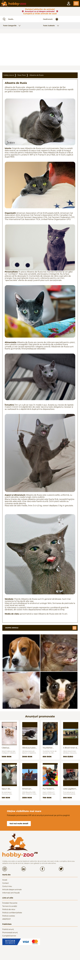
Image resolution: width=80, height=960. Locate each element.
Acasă (4, 880)
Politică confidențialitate (12, 913)
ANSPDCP (6, 919)
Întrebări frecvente (9, 903)
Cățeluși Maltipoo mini (8, 748)
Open (76, 3)
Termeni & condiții (9, 906)
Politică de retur (8, 909)
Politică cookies (8, 916)
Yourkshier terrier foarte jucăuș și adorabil (48, 748)
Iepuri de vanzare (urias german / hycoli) (9, 789)
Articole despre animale (12, 890)
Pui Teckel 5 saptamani (48, 789)
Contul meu (7, 886)
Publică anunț (8, 929)
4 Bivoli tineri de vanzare (70, 748)
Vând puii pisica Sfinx (29, 748)
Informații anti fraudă (11, 893)
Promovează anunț (10, 932)
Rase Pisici (21, 75)
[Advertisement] (40, 49)
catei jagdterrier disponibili (70, 789)
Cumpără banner (9, 936)
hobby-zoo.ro (8, 75)
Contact (5, 883)
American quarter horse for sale (28, 789)
